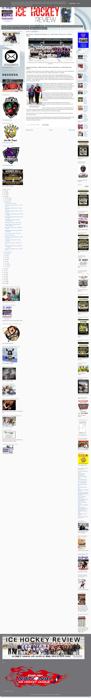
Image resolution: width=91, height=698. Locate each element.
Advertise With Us (6, 28)
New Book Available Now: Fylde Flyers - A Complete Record (86, 108)
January (7, 266)
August (6, 253)
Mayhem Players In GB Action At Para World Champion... (12, 225)
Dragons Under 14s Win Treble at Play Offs (86, 126)
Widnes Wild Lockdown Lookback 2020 (83, 500)
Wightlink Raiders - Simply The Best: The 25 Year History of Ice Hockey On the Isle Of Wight (83, 510)
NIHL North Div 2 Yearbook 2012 (81, 474)
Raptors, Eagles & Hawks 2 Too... (38, 28)
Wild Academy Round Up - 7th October (13, 233)
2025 (5, 192)
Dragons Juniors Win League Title (86, 92)
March (6, 263)
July (6, 255)
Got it (78, 3)
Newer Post (29, 130)
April (6, 261)
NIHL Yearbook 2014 (82, 479)
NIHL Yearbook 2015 (82, 481)
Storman (49, 694)
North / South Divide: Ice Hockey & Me (83, 517)
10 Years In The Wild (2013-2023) (20, 28)
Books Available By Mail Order (52, 26)
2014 (5, 283)
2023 (5, 196)
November (7, 199)
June (6, 257)
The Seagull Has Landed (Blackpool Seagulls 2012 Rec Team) (83, 493)
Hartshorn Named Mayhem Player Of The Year (86, 134)
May (6, 259)
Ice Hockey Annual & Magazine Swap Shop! (18, 26)
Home (4, 26)
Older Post (72, 130)
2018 (5, 276)
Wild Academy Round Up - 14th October (13, 222)
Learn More (72, 3)
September (7, 252)
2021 (5, 270)
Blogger (58, 694)
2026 (5, 191)
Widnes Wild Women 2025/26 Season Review (85, 100)
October (7, 201)
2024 (5, 194)
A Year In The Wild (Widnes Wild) (82, 497)
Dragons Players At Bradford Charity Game (86, 86)
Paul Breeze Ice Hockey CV (36, 26)
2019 (5, 274)
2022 (5, 268)
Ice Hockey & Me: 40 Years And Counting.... (72, 26)
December (7, 198)
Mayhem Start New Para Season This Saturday (86, 58)
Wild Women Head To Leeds (11, 203)
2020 (5, 272)
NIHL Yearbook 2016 (82, 482)
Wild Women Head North (10, 235)
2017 (5, 278)
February (7, 264)
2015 (5, 281)
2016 (5, 279)
